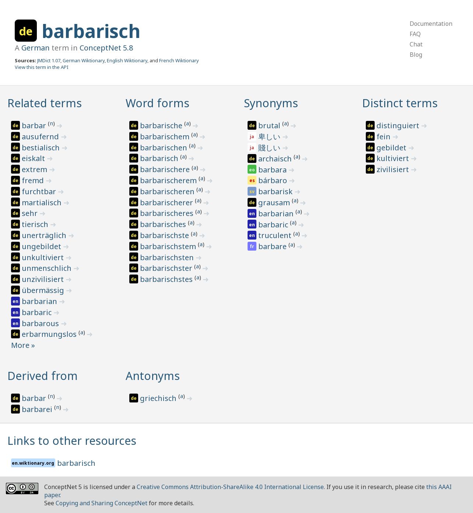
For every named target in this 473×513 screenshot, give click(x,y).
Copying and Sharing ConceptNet (101, 503)
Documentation (431, 24)
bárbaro (273, 180)
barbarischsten (168, 257)
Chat (416, 44)
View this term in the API (42, 67)
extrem (35, 169)
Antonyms (153, 375)
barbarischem (165, 137)
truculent (275, 235)
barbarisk (276, 191)
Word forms (157, 103)
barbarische (162, 125)
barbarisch (91, 30)
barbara (273, 170)
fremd (34, 180)
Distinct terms (400, 103)
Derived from (42, 375)
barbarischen (164, 148)
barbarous (41, 323)
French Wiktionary (179, 60)
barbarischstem (169, 246)
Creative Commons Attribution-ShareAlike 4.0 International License (230, 487)
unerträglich (45, 235)
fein (384, 137)
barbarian (40, 301)
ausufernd (41, 137)
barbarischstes (167, 279)
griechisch (159, 398)
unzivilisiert (44, 279)
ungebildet (42, 246)
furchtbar (40, 191)
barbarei (38, 409)
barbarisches (164, 224)
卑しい (270, 137)
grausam (275, 202)
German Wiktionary (84, 60)
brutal (270, 125)
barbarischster (167, 268)
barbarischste (165, 235)
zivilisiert (393, 169)
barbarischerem (169, 180)
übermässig (44, 290)
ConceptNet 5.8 (106, 48)
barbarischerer (167, 202)
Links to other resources (71, 440)
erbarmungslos (50, 334)
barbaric (37, 312)
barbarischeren (168, 191)
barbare (273, 246)
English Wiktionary (127, 60)
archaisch (276, 159)
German (35, 48)
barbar (35, 125)
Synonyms (271, 103)
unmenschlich (47, 268)
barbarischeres (167, 213)
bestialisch (42, 148)
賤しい (270, 148)
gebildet (392, 148)
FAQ (415, 34)
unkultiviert (44, 257)
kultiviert (393, 158)
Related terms (44, 103)
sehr (30, 213)
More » (23, 345)
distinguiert (398, 125)
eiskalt (34, 158)
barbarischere (166, 169)
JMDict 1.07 (48, 60)
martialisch (42, 202)
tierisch (36, 224)
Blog (416, 54)
